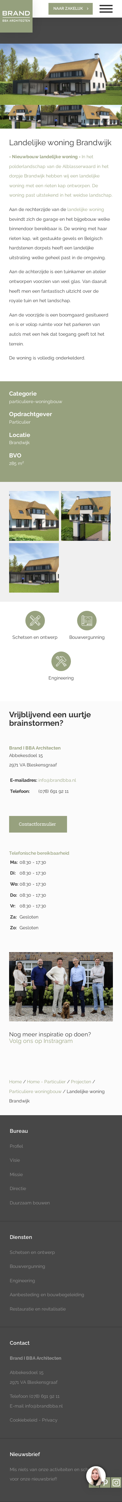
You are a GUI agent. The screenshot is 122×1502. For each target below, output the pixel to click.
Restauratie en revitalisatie (38, 1309)
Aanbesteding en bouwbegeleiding (47, 1294)
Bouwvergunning (27, 1266)
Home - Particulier (47, 1081)
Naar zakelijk (68, 8)
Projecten (81, 1081)
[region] (95, 1475)
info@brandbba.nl (57, 780)
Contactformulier (37, 824)
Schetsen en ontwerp (32, 1252)
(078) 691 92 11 (44, 1396)
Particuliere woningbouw (36, 1091)
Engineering (22, 1280)
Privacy (50, 1420)
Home (15, 1081)
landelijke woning (85, 209)
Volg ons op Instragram (41, 1040)
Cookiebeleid (23, 1420)
